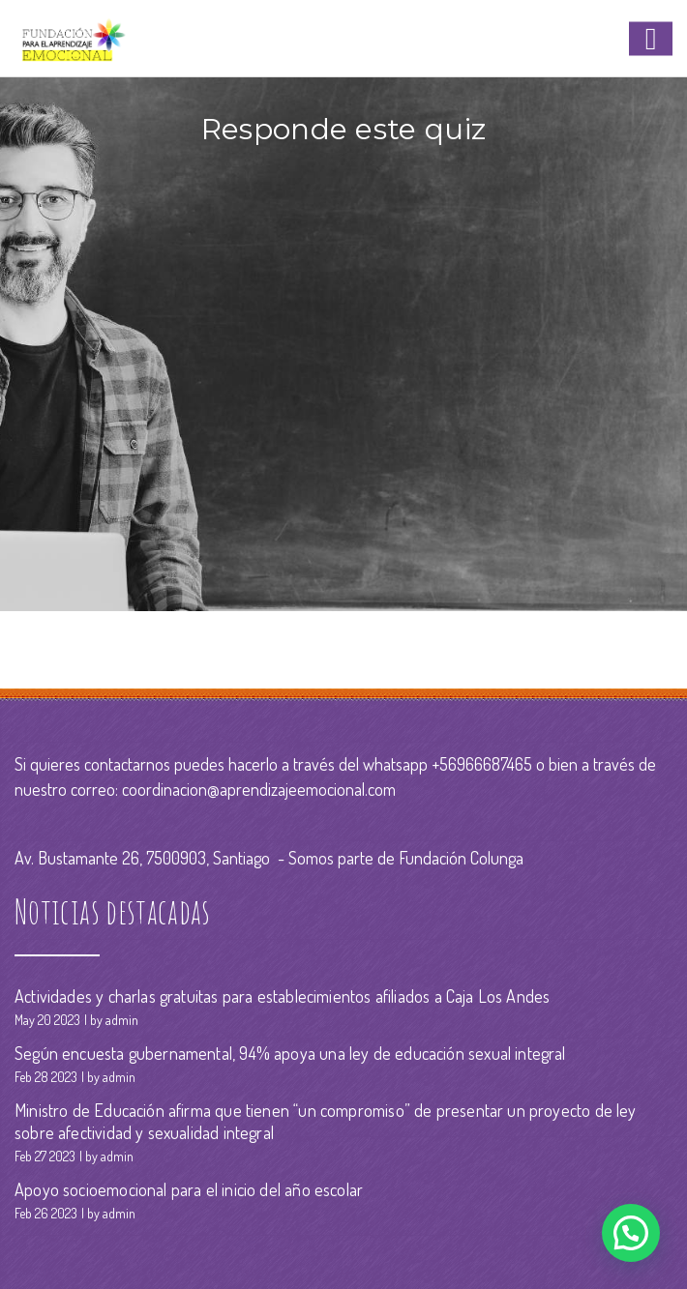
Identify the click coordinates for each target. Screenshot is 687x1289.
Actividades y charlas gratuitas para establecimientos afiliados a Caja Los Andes (282, 996)
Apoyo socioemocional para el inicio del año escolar (189, 1189)
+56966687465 (482, 764)
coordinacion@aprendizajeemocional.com (259, 789)
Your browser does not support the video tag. (343, 366)
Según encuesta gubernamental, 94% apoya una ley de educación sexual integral (290, 1053)
